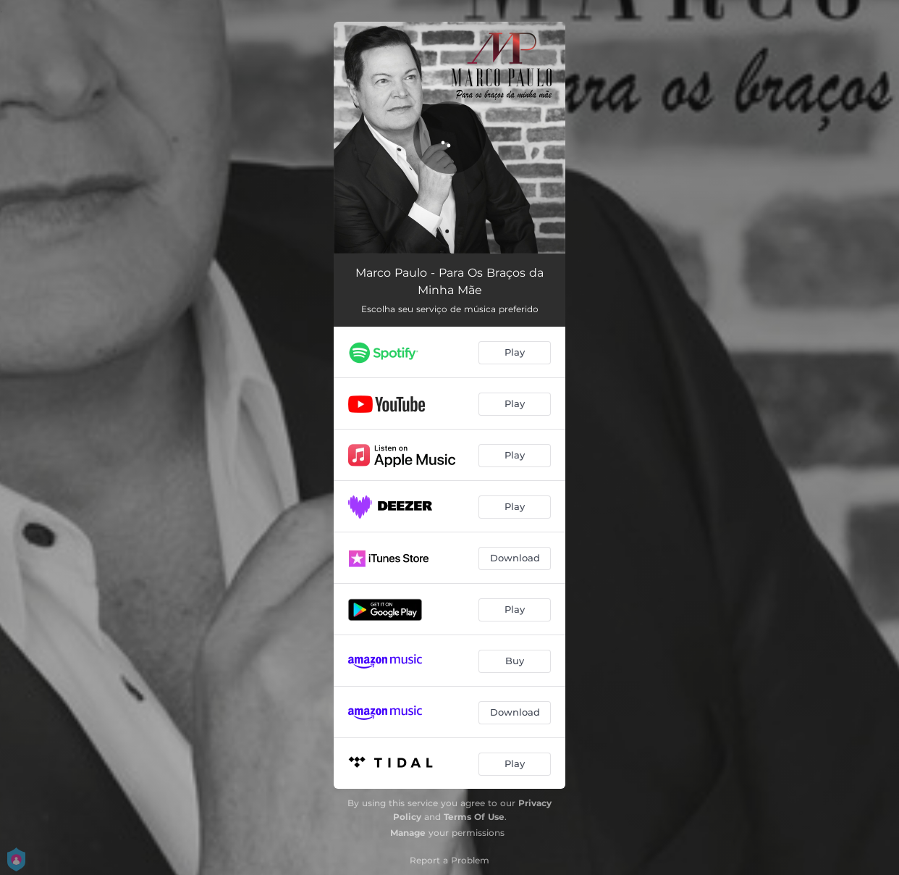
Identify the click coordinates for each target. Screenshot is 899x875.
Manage (408, 832)
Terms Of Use (474, 816)
